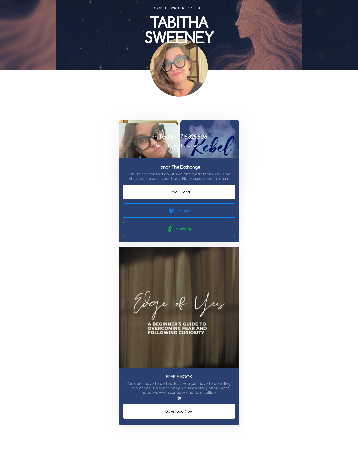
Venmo (179, 211)
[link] (169, 110)
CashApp (179, 229)
